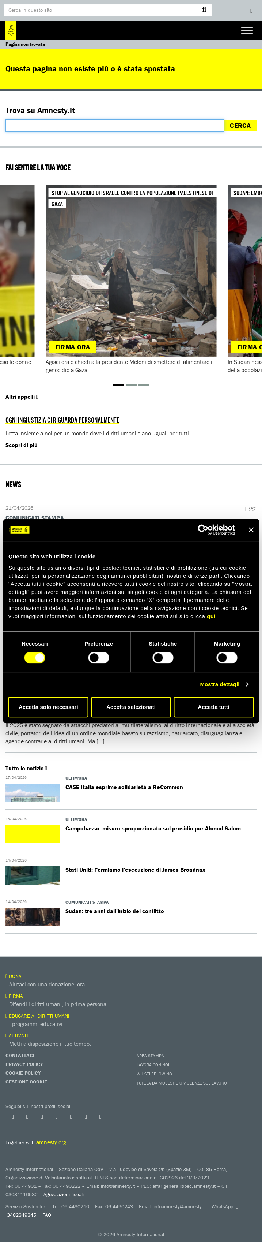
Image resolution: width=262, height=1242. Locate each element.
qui (211, 616)
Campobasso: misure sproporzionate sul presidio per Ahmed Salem (153, 828)
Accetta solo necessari (48, 707)
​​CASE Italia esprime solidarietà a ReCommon (124, 787)
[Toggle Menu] (247, 30)
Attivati (16, 1035)
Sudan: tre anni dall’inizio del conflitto (114, 911)
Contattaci (19, 1055)
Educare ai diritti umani (37, 1015)
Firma (14, 996)
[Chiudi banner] (251, 529)
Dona (13, 976)
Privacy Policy (24, 1064)
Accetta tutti (213, 707)
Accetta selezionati (131, 707)
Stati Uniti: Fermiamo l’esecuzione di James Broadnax (135, 869)
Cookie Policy (23, 1073)
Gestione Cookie (26, 1081)
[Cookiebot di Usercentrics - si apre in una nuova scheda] (203, 529)
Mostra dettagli (219, 684)
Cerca (240, 125)
